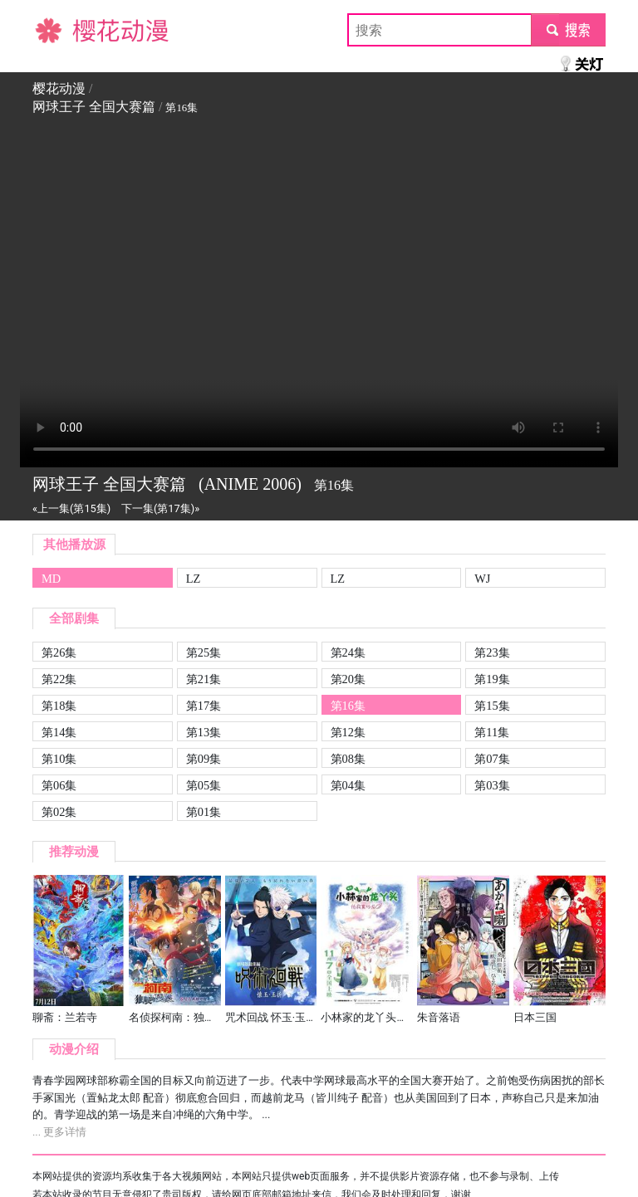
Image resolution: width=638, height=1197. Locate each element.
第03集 (491, 785)
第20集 (348, 679)
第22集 (59, 679)
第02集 (59, 811)
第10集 (59, 758)
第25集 (203, 652)
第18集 (59, 705)
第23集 (491, 652)
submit (567, 29)
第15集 (491, 705)
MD (51, 578)
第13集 (203, 732)
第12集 (348, 732)
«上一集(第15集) (71, 508)
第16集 (348, 705)
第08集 (348, 758)
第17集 (203, 705)
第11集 (491, 732)
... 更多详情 (59, 1132)
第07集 (491, 758)
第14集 (59, 732)
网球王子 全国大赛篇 (93, 107)
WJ (482, 578)
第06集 (59, 785)
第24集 (348, 652)
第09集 (203, 758)
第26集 (59, 652)
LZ (193, 578)
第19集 (491, 679)
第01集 (203, 811)
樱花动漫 (59, 29)
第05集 (203, 785)
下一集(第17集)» (160, 508)
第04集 (348, 785)
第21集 (203, 679)
